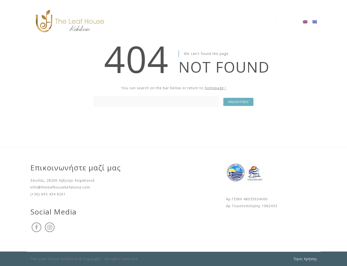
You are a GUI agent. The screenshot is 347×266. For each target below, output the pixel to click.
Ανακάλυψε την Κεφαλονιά (194, 22)
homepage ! (215, 88)
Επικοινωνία (288, 22)
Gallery (267, 22)
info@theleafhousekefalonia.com (60, 187)
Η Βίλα (162, 22)
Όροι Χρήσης (305, 258)
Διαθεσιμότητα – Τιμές (239, 22)
